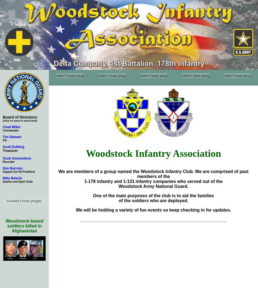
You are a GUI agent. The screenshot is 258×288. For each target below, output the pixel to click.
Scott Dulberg (13, 147)
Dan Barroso (13, 168)
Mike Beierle (12, 178)
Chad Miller (12, 127)
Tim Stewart (12, 137)
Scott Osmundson (17, 158)
